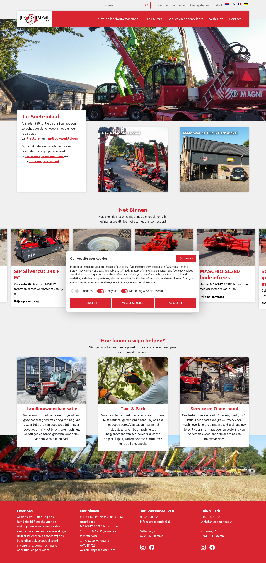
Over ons (162, 5)
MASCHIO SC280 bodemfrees (99, 526)
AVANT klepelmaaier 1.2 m (97, 550)
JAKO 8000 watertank (94, 540)
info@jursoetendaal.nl (155, 521)
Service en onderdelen (184, 19)
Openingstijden (199, 5)
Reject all (91, 302)
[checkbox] (81, 291)
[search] (127, 5)
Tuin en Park (153, 19)
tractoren (34, 138)
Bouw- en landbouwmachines (116, 19)
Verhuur (215, 19)
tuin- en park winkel (44, 161)
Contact (217, 5)
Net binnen (178, 5)
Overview (186, 258)
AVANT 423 (88, 545)
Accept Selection (133, 302)
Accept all (175, 302)
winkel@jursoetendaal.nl (217, 521)
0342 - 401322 (149, 517)
